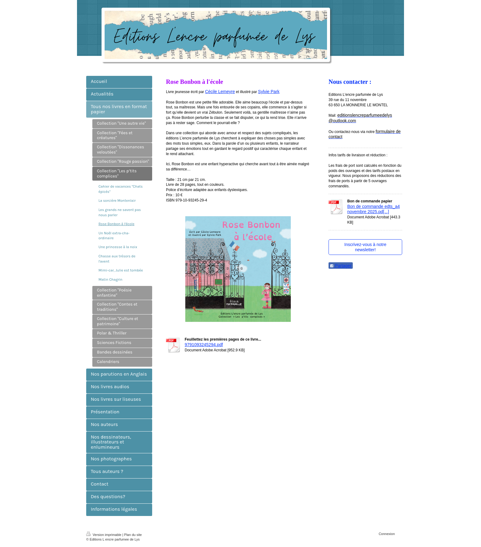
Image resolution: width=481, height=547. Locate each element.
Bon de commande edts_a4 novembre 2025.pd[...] (373, 209)
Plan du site (133, 535)
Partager (341, 265)
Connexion (387, 534)
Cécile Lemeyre (220, 91)
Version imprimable (104, 535)
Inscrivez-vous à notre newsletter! (365, 247)
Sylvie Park (268, 91)
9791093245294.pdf (204, 344)
